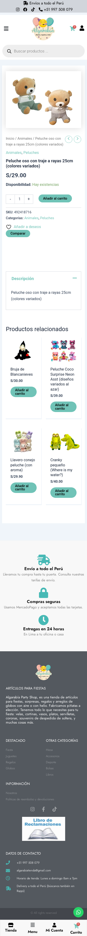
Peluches (31, 152)
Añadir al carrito (55, 198)
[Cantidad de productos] (19, 199)
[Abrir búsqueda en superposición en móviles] (43, 51)
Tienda (11, 930)
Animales (24, 138)
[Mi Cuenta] (54, 925)
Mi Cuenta (54, 930)
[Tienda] (11, 925)
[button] (6, 28)
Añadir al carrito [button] (22, 392)
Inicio (10, 138)
